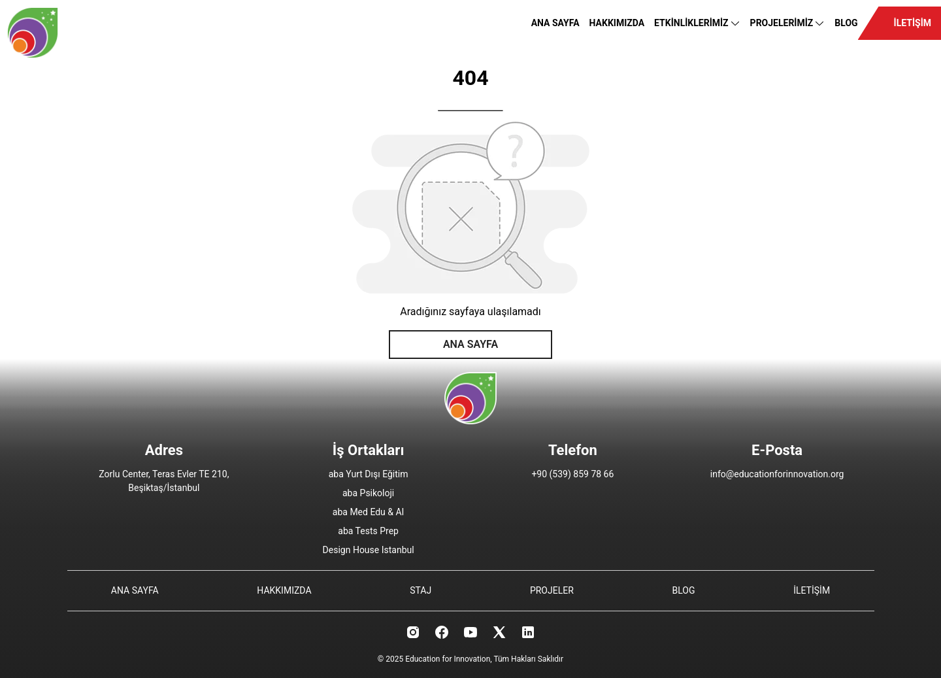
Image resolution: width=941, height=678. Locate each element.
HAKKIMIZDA (617, 23)
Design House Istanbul (368, 550)
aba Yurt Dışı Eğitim (368, 474)
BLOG (845, 23)
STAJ (420, 590)
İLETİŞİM (912, 23)
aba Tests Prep (368, 531)
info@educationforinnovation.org (777, 474)
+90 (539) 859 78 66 (572, 474)
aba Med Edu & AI (368, 512)
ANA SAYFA (555, 23)
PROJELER (552, 590)
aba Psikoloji (368, 493)
